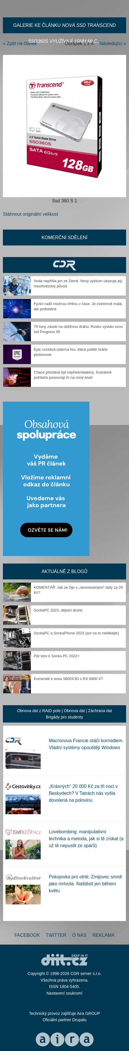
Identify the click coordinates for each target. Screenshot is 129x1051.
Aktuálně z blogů (64, 571)
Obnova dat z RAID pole (39, 710)
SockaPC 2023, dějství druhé (58, 610)
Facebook (27, 935)
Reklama (103, 935)
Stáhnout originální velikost (30, 214)
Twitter (56, 935)
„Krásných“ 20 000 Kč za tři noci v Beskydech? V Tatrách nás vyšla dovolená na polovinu (83, 793)
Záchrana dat (100, 710)
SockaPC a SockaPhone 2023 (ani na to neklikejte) (76, 633)
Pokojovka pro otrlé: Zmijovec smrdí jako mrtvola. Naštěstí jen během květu (85, 883)
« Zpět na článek (20, 43)
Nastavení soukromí (64, 993)
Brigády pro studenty (64, 717)
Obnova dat (74, 710)
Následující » (113, 43)
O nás (79, 935)
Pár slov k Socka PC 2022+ (57, 656)
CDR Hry (64, 265)
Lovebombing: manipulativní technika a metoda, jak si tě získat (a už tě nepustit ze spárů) (86, 838)
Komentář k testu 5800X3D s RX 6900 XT (68, 679)
